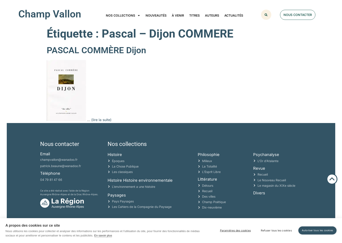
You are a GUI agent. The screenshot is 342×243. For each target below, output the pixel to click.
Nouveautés (156, 15)
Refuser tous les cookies (276, 230)
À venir (178, 15)
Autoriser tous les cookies (317, 230)
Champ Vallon (49, 14)
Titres (194, 15)
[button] (266, 15)
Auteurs (212, 15)
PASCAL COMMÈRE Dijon (96, 50)
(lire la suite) (101, 120)
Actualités (233, 15)
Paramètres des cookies (235, 230)
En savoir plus (103, 235)
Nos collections (123, 15)
